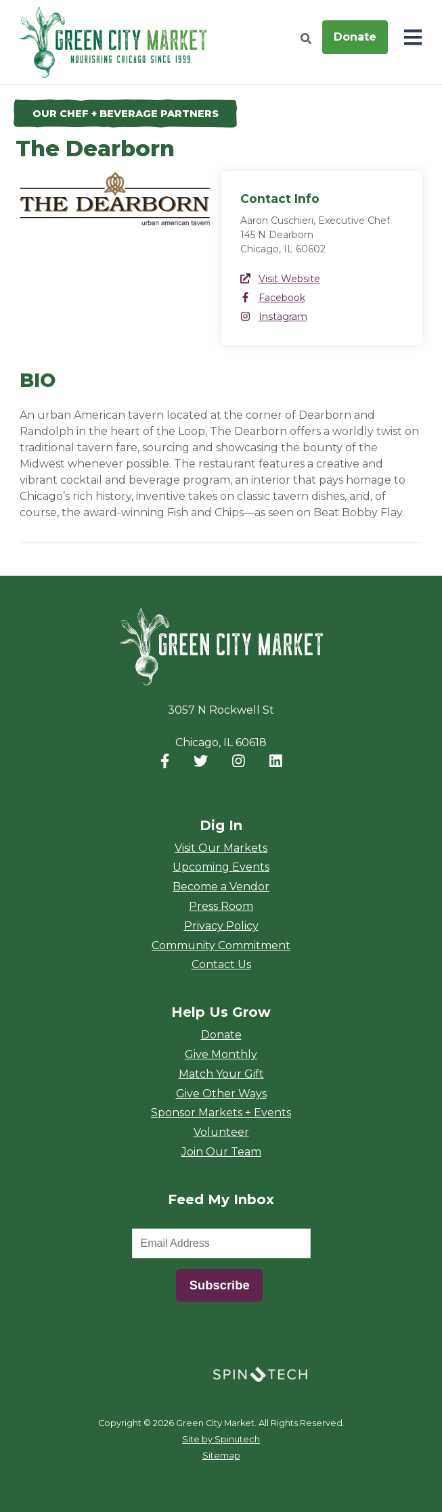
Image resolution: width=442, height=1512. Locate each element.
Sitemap (221, 1455)
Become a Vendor (221, 886)
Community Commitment (221, 945)
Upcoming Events (221, 867)
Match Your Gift (221, 1074)
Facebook (272, 298)
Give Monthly (221, 1054)
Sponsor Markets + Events (221, 1112)
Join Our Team (221, 1151)
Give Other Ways (221, 1093)
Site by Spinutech (221, 1439)
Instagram (273, 317)
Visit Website (280, 279)
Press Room (221, 906)
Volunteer (221, 1132)
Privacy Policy (221, 925)
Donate (355, 36)
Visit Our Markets (221, 848)
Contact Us (221, 964)
